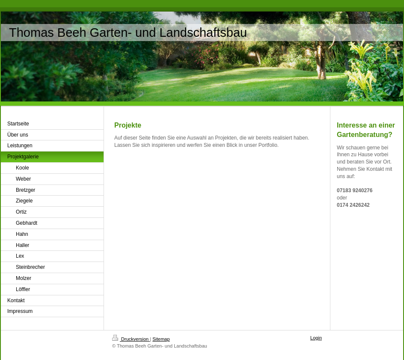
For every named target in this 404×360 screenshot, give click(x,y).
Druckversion (131, 339)
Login (316, 337)
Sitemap (160, 339)
